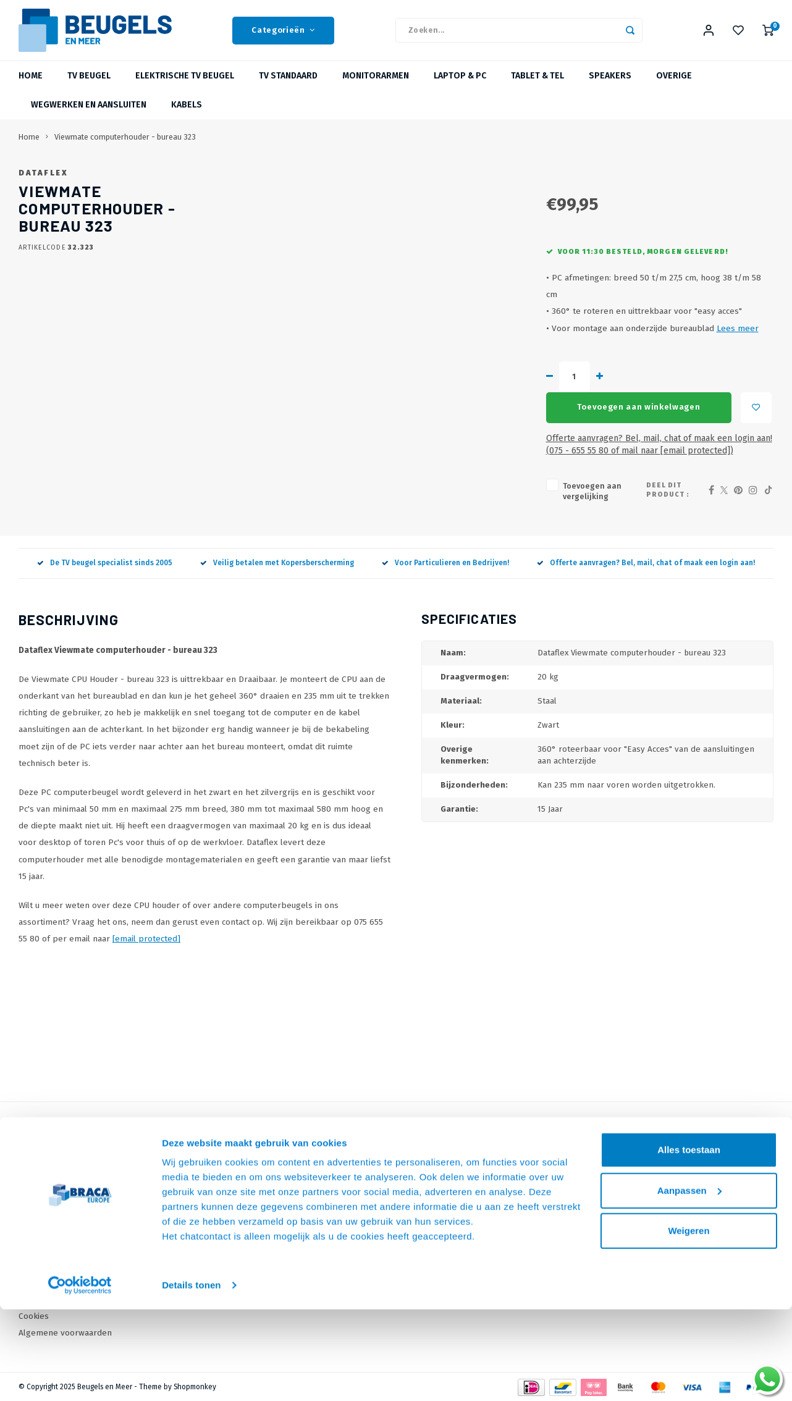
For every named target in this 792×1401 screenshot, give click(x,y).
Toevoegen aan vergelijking (428, 495)
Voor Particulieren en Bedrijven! (445, 562)
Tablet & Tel (537, 83)
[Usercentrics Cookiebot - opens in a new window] (80, 1293)
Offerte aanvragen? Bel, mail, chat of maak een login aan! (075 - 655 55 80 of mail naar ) (528, 454)
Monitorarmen (375, 83)
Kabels (186, 112)
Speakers (610, 83)
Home (31, 83)
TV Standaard (288, 83)
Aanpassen (689, 1197)
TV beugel (89, 83)
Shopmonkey (195, 1386)
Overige (674, 83)
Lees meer (550, 369)
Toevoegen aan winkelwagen (532, 418)
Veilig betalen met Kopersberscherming (277, 562)
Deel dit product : (657, 495)
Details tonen (191, 1292)
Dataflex (383, 180)
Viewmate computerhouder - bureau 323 (125, 144)
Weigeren (688, 1238)
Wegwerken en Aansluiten (88, 112)
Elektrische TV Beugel (184, 83)
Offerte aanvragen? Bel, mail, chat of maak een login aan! (646, 562)
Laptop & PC (460, 83)
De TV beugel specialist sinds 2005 (104, 562)
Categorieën (283, 34)
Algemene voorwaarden (65, 1332)
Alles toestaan (688, 1157)
